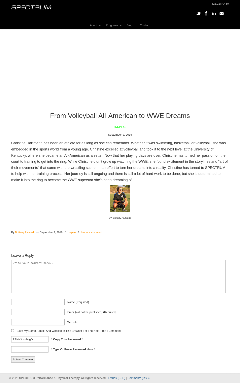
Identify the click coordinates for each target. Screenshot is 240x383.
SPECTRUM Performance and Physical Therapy (31, 7)
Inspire (72, 232)
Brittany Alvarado (25, 232)
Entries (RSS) (116, 378)
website (72, 322)
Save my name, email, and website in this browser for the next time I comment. (69, 330)
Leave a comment (91, 232)
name (78, 302)
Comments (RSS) (139, 378)
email (91, 312)
